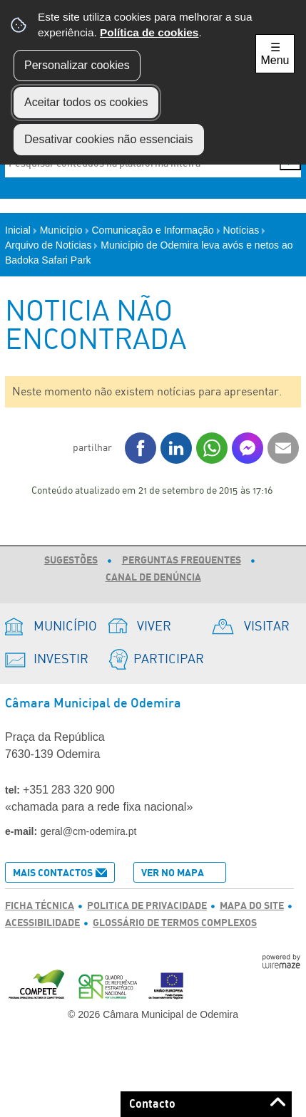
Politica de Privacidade (147, 906)
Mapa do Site (252, 906)
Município (64, 230)
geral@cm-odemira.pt (89, 831)
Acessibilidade (42, 923)
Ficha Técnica (39, 906)
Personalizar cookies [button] (77, 65)
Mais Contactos (53, 873)
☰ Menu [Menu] (274, 53)
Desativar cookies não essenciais (108, 139)
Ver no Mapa (172, 873)
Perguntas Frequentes (181, 561)
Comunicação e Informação (156, 230)
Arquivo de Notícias (51, 245)
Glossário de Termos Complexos (175, 923)
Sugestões (71, 561)
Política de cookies (149, 32)
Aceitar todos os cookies (86, 102)
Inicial (21, 230)
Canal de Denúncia (153, 578)
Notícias (244, 230)
